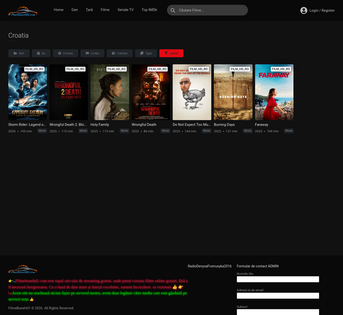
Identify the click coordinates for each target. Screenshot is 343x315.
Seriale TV (126, 10)
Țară (89, 10)
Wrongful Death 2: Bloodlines (69, 124)
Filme (105, 10)
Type (146, 53)
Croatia (65, 53)
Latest (171, 53)
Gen (74, 10)
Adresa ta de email (278, 292)
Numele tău (278, 276)
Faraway (261, 124)
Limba (92, 53)
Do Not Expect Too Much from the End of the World (192, 124)
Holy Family (100, 124)
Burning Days (224, 124)
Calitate (119, 53)
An (41, 53)
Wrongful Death (144, 124)
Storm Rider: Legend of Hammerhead (27, 124)
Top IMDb (149, 10)
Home (58, 10)
